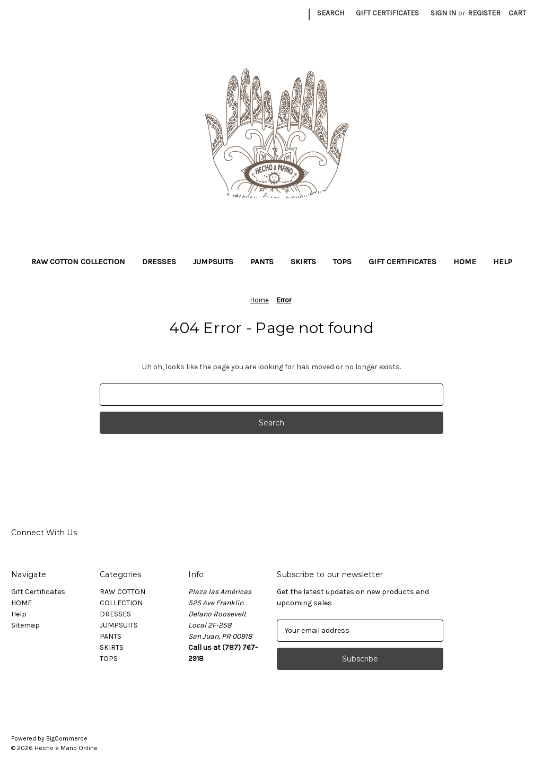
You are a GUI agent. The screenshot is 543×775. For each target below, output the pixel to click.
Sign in (443, 13)
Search (330, 13)
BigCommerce (66, 738)
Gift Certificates (387, 13)
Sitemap (25, 625)
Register (484, 13)
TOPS (342, 261)
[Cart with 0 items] (517, 13)
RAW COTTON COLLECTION (78, 261)
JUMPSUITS (213, 261)
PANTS (262, 261)
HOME (464, 261)
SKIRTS (303, 261)
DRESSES (159, 261)
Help (502, 261)
